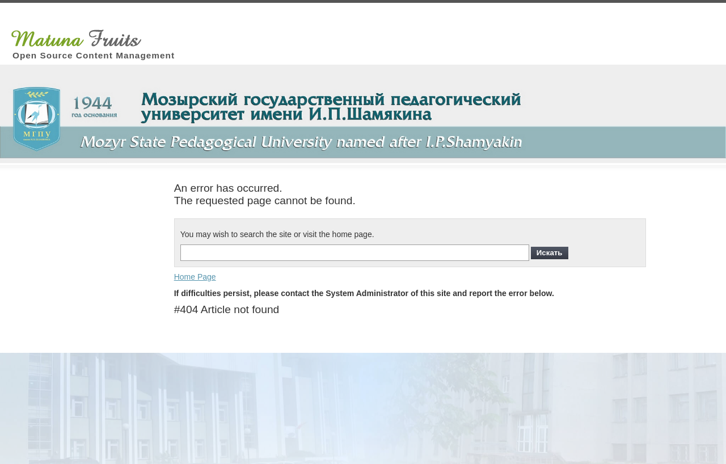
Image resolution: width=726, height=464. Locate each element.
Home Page (195, 276)
